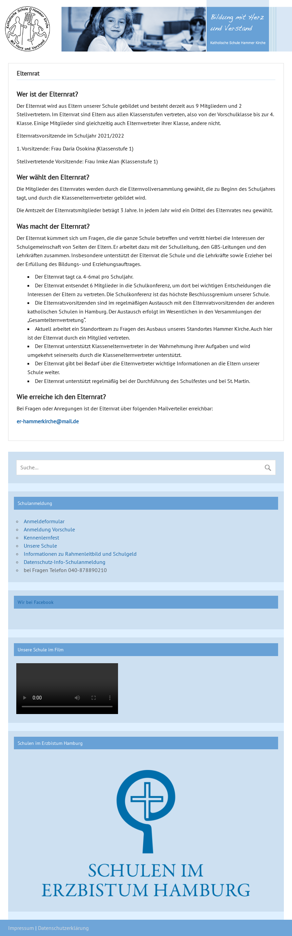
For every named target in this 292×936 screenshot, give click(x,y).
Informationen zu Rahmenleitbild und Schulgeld (80, 553)
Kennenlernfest (41, 537)
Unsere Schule (40, 545)
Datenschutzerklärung (63, 927)
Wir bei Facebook (36, 602)
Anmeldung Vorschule (49, 529)
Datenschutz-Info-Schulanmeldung (64, 561)
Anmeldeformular (44, 521)
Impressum (21, 927)
